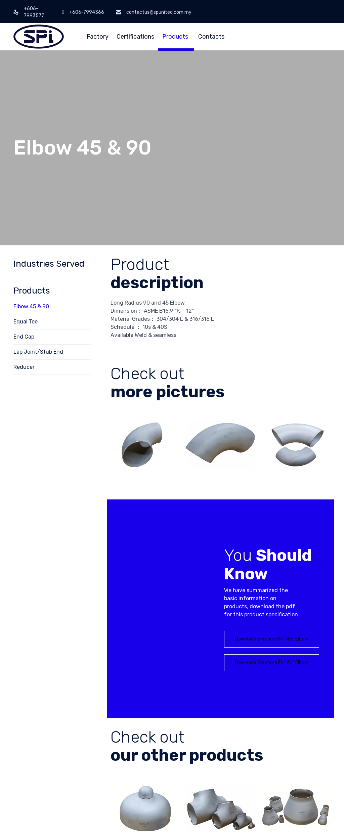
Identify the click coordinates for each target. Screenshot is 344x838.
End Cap (23, 337)
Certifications (135, 36)
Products (175, 36)
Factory (98, 36)
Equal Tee (25, 321)
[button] (271, 639)
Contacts (211, 36)
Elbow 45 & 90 (31, 306)
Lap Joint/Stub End (38, 352)
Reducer (24, 367)
